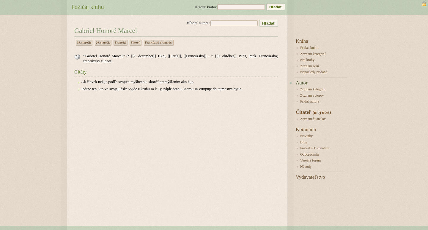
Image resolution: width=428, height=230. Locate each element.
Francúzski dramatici (158, 42)
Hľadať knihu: (206, 7)
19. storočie (84, 42)
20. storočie (103, 42)
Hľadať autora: (198, 22)
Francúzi (120, 42)
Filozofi (135, 42)
